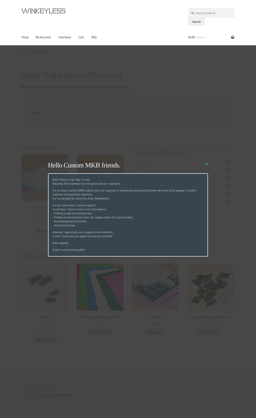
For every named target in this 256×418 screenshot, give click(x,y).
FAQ (94, 37)
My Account (43, 37)
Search (196, 21)
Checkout (64, 37)
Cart (81, 37)
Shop (25, 37)
